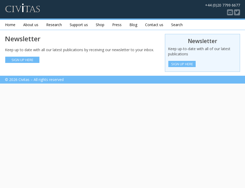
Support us (79, 24)
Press (117, 24)
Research (54, 24)
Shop (100, 24)
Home (10, 24)
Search (177, 24)
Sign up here (22, 59)
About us (30, 24)
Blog (133, 24)
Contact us (154, 24)
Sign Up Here (182, 64)
